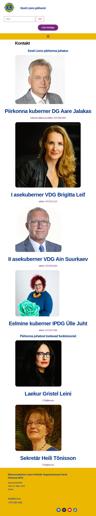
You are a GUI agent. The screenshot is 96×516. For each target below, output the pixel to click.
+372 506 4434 (15, 502)
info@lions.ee (14, 498)
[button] (48, 36)
